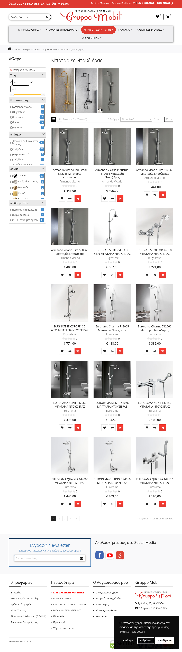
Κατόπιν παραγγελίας (25, 209)
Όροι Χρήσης (18, 610)
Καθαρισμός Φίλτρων (22, 69)
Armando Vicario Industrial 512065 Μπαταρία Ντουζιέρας (70, 173)
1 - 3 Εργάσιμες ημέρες (25, 220)
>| (82, 518)
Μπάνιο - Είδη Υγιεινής (98, 29)
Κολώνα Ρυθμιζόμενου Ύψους (26, 142)
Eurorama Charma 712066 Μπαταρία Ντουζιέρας (154, 328)
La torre (17, 122)
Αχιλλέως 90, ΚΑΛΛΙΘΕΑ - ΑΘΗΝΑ (30, 4)
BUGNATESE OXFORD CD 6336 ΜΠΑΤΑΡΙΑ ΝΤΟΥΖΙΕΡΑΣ (69, 328)
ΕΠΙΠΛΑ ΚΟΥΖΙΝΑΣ (63, 598)
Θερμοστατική (21, 154)
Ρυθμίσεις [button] (145, 640)
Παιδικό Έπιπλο (91, 37)
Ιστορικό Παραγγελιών (108, 598)
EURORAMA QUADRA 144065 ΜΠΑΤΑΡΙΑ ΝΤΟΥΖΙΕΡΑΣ (69, 481)
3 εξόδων (18, 159)
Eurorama (18, 117)
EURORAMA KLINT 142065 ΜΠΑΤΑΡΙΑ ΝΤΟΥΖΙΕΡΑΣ (69, 404)
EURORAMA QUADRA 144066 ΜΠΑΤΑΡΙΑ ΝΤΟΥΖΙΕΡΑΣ (112, 481)
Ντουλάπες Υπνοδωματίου (62, 29)
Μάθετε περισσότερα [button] (132, 631)
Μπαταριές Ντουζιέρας (72, 49)
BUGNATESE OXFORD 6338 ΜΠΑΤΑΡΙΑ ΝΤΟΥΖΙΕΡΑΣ (155, 252)
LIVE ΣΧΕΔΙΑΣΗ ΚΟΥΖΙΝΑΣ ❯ (155, 3)
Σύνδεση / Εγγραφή (100, 3)
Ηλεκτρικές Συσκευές (150, 29)
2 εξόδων (18, 149)
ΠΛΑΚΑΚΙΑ (59, 616)
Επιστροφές (102, 604)
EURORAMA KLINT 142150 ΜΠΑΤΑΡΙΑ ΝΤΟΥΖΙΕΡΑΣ (154, 404)
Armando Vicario (22, 106)
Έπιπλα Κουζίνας (29, 29)
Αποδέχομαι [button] (164, 640)
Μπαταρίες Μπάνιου (48, 49)
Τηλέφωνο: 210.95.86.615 (153, 608)
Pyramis (17, 127)
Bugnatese (19, 112)
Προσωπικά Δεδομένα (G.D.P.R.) (28, 616)
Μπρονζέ (20, 188)
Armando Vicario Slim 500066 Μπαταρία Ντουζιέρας (69, 252)
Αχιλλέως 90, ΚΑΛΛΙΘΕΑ (151, 603)
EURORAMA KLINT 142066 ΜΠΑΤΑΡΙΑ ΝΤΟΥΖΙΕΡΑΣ (112, 404)
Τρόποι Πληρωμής (21, 604)
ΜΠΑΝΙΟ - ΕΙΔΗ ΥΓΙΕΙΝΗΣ (67, 610)
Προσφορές (59, 622)
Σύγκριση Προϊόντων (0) (123, 3)
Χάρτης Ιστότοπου (63, 628)
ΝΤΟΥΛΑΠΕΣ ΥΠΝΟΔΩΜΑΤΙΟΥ (69, 604)
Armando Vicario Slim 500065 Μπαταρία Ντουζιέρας (154, 172)
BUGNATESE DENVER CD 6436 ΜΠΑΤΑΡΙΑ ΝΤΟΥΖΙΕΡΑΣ (112, 252)
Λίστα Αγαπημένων (106, 610)
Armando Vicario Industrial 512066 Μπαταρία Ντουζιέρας (112, 173)
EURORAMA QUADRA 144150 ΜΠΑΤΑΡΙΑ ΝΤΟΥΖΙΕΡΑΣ (154, 481)
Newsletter (102, 616)
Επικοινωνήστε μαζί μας (24, 622)
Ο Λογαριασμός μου (107, 592)
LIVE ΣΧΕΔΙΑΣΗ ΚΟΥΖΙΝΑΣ (68, 592)
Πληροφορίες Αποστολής (25, 598)
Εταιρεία (16, 592)
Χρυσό (19, 193)
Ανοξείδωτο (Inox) (25, 182)
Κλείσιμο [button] (128, 640)
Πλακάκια (125, 29)
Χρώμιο (19, 176)
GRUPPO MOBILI (16, 641)
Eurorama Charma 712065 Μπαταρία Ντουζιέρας (112, 328)
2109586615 (62, 4)
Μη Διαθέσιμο (21, 214)
